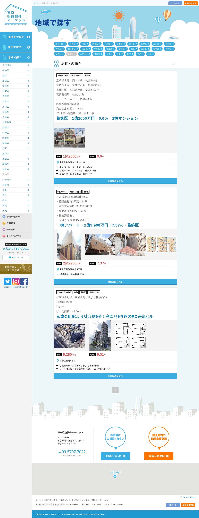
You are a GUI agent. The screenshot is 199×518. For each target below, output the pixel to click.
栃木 (4, 200)
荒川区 (5, 153)
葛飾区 (5, 174)
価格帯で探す (16, 37)
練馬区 (5, 164)
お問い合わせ (103, 500)
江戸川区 (6, 179)
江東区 (5, 101)
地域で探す (15, 57)
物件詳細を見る (115, 181)
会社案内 (85, 505)
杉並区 (5, 138)
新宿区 (5, 81)
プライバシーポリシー (113, 505)
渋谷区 (5, 127)
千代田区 (6, 65)
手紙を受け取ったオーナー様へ (66, 505)
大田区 (5, 117)
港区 (4, 75)
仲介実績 (11, 229)
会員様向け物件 (14, 216)
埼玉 (4, 195)
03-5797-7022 (74, 451)
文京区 (5, 86)
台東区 (5, 91)
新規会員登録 (190, 3)
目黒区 (5, 112)
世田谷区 (6, 122)
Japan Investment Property (16, 287)
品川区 (5, 107)
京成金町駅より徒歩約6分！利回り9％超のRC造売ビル (104, 316)
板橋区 (5, 159)
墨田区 (5, 96)
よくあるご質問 (14, 236)
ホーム (36, 3)
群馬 (4, 205)
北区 (4, 148)
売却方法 (11, 223)
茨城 (4, 211)
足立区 (5, 169)
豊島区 (5, 143)
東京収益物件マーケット (15, 15)
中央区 (5, 70)
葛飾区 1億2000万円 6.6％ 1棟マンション (97, 118)
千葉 (4, 190)
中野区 (5, 133)
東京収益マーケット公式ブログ (16, 269)
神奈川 (5, 185)
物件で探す (15, 47)
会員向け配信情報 (43, 505)
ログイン (175, 3)
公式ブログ (97, 505)
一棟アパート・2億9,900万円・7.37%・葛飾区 (97, 225)
